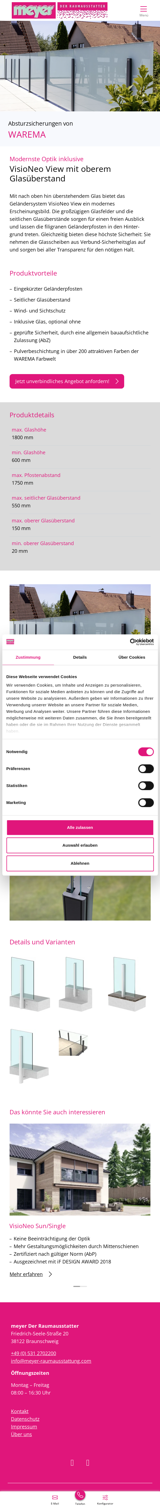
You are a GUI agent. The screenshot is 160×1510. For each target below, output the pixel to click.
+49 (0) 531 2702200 (33, 1353)
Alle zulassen (80, 827)
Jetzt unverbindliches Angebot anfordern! (66, 381)
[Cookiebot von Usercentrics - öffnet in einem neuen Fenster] (130, 642)
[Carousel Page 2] (83, 1286)
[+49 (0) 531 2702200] (80, 1499)
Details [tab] (80, 657)
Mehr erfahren (31, 1274)
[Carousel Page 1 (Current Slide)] (76, 1286)
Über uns (21, 1434)
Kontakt (19, 1411)
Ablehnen (80, 863)
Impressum (24, 1426)
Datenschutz (25, 1419)
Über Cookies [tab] (131, 657)
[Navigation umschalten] (144, 10)
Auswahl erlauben (79, 845)
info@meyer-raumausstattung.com (51, 1361)
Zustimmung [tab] (28, 657)
